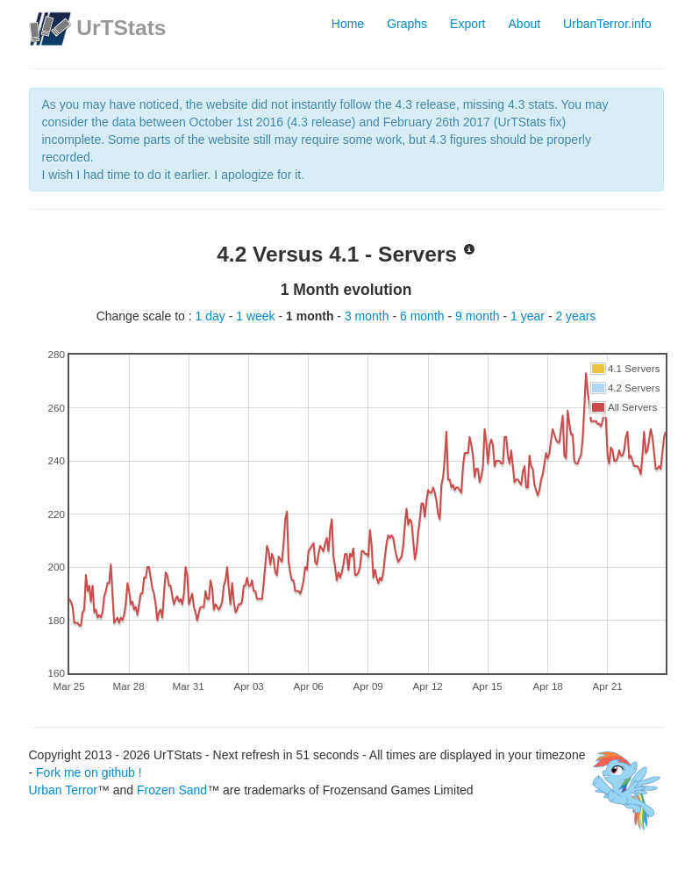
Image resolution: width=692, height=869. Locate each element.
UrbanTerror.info (607, 24)
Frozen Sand (172, 790)
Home (348, 24)
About (525, 24)
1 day (212, 316)
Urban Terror (63, 790)
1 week (257, 316)
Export (467, 24)
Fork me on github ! (89, 772)
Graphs (407, 24)
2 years (575, 316)
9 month (479, 316)
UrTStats (121, 28)
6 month (423, 316)
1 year (529, 316)
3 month (368, 316)
